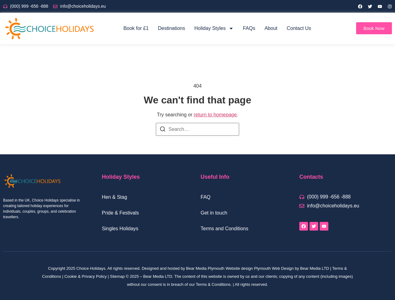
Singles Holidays (120, 228)
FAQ (205, 197)
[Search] (163, 130)
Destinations (171, 28)
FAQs (249, 28)
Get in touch (214, 212)
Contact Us (299, 28)
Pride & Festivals (120, 212)
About (270, 28)
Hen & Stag (114, 197)
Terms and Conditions (224, 228)
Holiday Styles (214, 28)
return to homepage (215, 114)
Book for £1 (136, 28)
